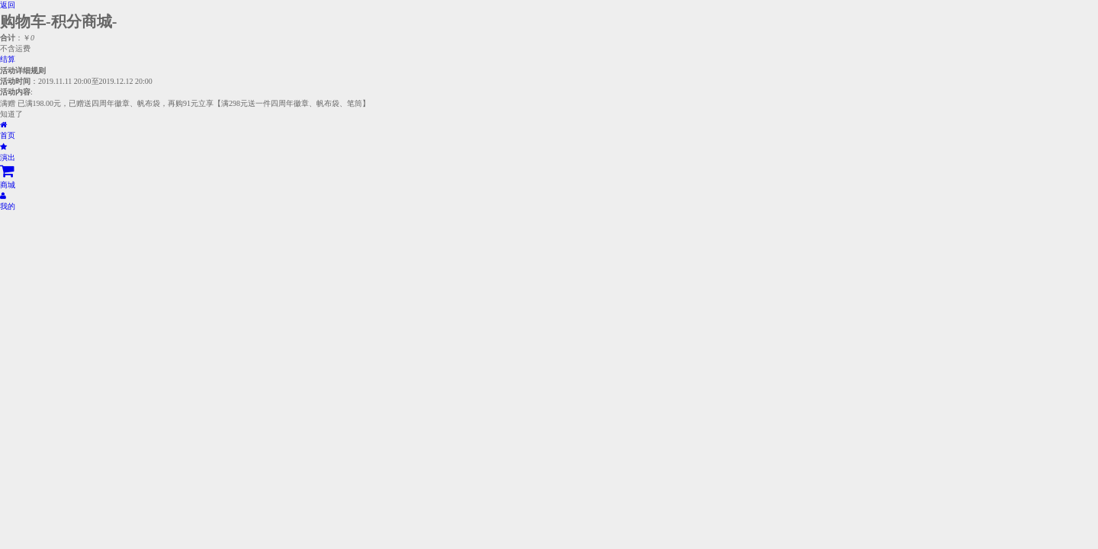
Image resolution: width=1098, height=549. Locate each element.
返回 (7, 5)
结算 (7, 59)
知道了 (11, 114)
